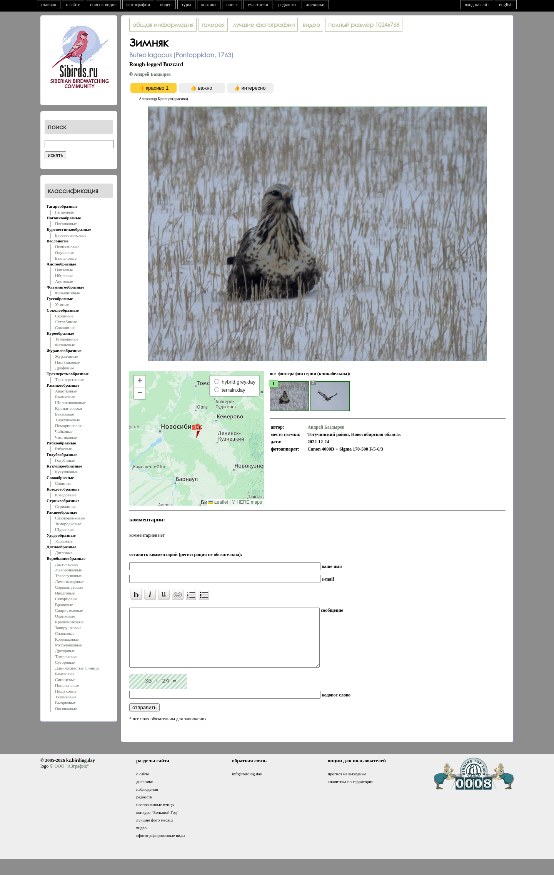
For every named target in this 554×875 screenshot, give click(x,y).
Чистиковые (66, 437)
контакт (208, 4)
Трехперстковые (69, 379)
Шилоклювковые (70, 402)
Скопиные (64, 316)
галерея (213, 24)
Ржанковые (65, 396)
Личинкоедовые (69, 581)
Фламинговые (67, 293)
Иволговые (65, 593)
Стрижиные (65, 506)
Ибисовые (64, 275)
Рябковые (63, 448)
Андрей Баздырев (152, 74)
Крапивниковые (69, 622)
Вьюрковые (65, 702)
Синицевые (65, 679)
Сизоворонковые (70, 518)
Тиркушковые (67, 419)
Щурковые (64, 529)
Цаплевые (64, 269)
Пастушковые (67, 362)
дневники (315, 4)
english (505, 4)
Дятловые (64, 552)
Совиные (63, 483)
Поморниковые (68, 425)
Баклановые (66, 258)
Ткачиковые (65, 697)
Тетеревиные (66, 339)
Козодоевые (65, 495)
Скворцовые (66, 598)
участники (258, 4)
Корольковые (66, 639)
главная (48, 4)
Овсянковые (66, 708)
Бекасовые (64, 414)
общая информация (163, 24)
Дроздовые (65, 650)
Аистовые (64, 281)
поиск (232, 4)
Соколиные (65, 327)
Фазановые (65, 344)
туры (186, 4)
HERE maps (249, 502)
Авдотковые (66, 391)
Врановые (64, 604)
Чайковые (64, 431)
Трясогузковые (68, 575)
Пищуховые (66, 691)
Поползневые (67, 685)
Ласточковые (66, 564)
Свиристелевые (69, 610)
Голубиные (65, 460)
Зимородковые (68, 523)
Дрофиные (64, 368)
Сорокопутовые (69, 587)
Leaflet (218, 502)
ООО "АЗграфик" (71, 777)
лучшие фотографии (264, 24)
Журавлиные (66, 356)
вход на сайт (477, 4)
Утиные (62, 304)
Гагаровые (64, 212)
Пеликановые (67, 246)
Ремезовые (64, 673)
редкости (287, 4)
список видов (103, 4)
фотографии (138, 4)
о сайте (73, 4)
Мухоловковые (68, 645)
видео (166, 4)
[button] (196, 430)
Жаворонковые (68, 570)
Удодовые (64, 541)
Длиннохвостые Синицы (77, 668)
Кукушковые (66, 471)
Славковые (65, 633)
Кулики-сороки (68, 408)
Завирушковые (68, 627)
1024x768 (363, 24)
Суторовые (65, 662)
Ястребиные (66, 321)
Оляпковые (65, 616)
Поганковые (66, 223)
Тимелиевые (66, 656)
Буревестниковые (70, 235)
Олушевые (64, 252)
